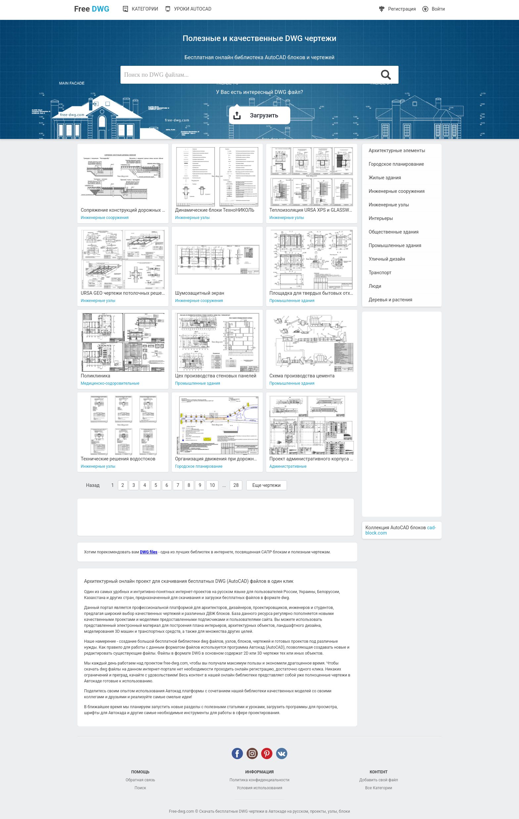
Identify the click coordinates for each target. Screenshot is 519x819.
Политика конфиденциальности (260, 780)
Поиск (140, 788)
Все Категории (378, 788)
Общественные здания (394, 232)
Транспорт (380, 272)
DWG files (149, 552)
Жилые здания (385, 177)
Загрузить (256, 113)
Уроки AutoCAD (193, 9)
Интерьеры (381, 218)
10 (212, 485)
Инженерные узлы (389, 204)
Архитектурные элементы (397, 150)
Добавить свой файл (378, 780)
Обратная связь (140, 780)
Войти (438, 9)
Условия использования (259, 788)
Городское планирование (396, 164)
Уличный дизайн (387, 259)
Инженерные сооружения (397, 191)
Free (91, 9)
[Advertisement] (216, 517)
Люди (375, 286)
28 (236, 485)
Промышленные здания (395, 245)
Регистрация (402, 9)
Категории (145, 9)
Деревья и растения (390, 299)
